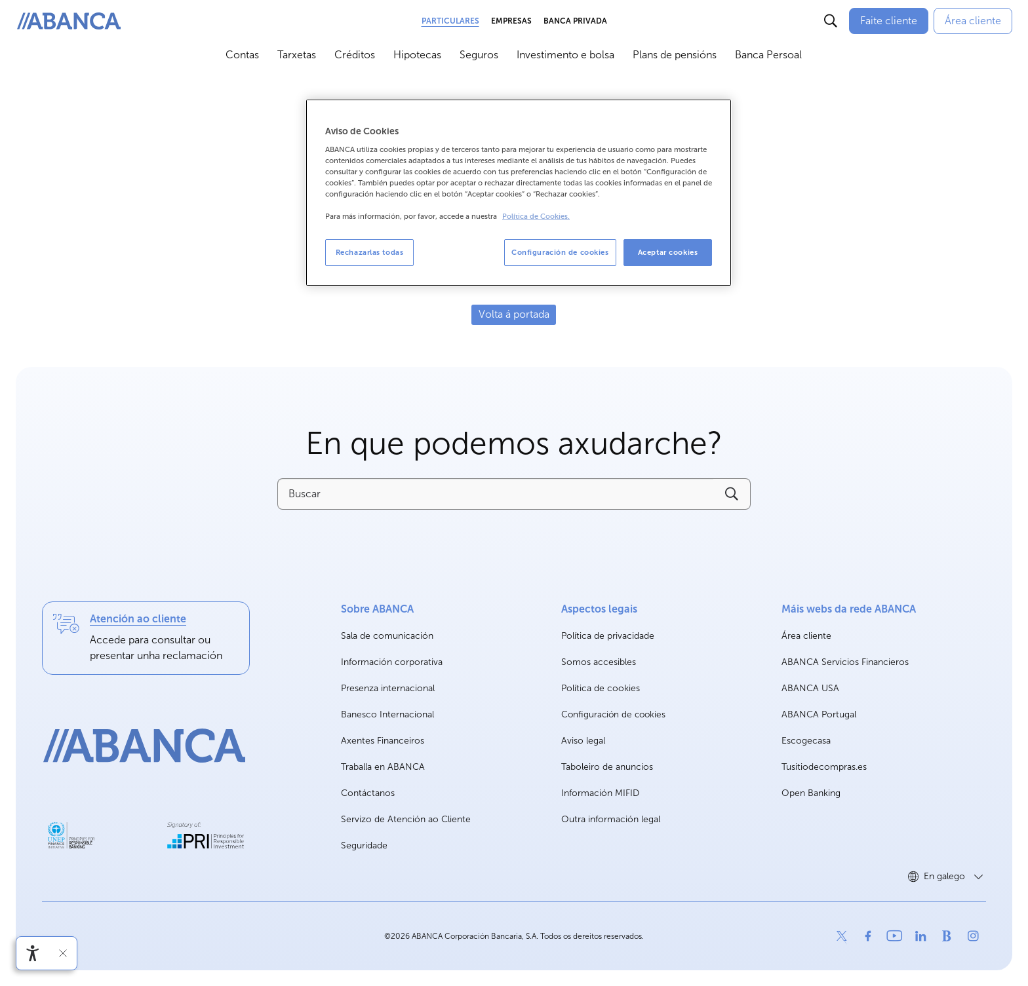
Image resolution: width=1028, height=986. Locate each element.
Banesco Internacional (387, 715)
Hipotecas (417, 54)
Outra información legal (610, 819)
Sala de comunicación (387, 636)
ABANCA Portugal (818, 715)
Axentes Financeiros (382, 740)
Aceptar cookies (668, 252)
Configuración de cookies (613, 715)
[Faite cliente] (888, 21)
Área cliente (806, 636)
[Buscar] (831, 21)
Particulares (450, 21)
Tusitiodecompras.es (824, 767)
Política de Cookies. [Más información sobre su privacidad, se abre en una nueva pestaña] (536, 216)
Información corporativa (392, 662)
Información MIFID (600, 793)
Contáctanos (368, 793)
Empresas (511, 21)
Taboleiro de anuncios (607, 766)
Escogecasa (806, 741)
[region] (519, 193)
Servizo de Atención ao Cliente (406, 819)
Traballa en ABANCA (383, 767)
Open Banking (810, 793)
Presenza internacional (388, 688)
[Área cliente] (973, 21)
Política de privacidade (607, 635)
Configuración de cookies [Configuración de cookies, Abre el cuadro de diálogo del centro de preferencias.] (560, 252)
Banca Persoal (768, 54)
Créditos (354, 54)
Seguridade (364, 845)
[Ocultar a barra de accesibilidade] (62, 953)
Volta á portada (514, 314)
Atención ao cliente (138, 619)
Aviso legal (583, 740)
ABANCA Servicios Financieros (845, 662)
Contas (242, 54)
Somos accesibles (598, 662)
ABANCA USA (810, 689)
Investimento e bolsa (565, 54)
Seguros (479, 54)
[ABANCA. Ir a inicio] (68, 21)
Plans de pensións (675, 54)
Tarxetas (296, 54)
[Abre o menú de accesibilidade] (33, 953)
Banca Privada (575, 21)
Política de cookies (600, 688)
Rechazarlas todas (370, 252)
